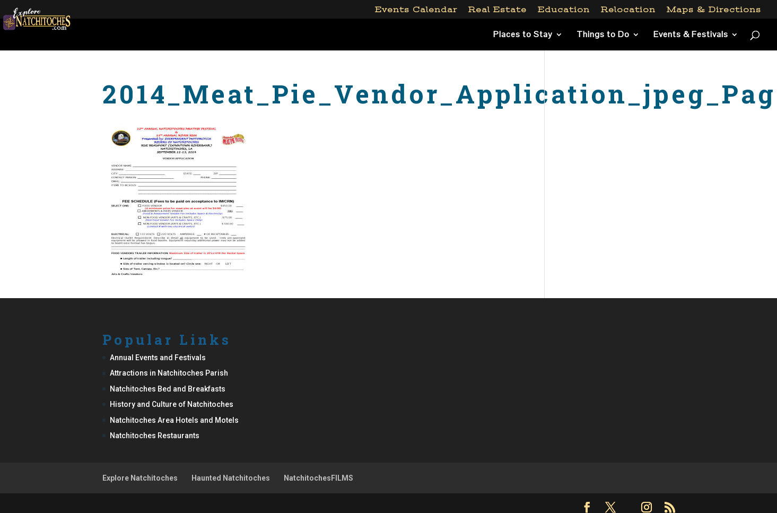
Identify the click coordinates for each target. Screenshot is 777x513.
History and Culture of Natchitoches (171, 404)
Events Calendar (416, 10)
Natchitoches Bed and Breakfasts (167, 389)
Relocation (628, 10)
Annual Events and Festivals (158, 357)
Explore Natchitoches (140, 478)
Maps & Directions (714, 10)
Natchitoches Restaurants (154, 435)
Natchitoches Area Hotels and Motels (174, 420)
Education (564, 10)
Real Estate (497, 10)
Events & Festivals (690, 35)
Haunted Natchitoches (230, 478)
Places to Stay (523, 35)
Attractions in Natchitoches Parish (169, 373)
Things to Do (603, 35)
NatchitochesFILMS (318, 478)
